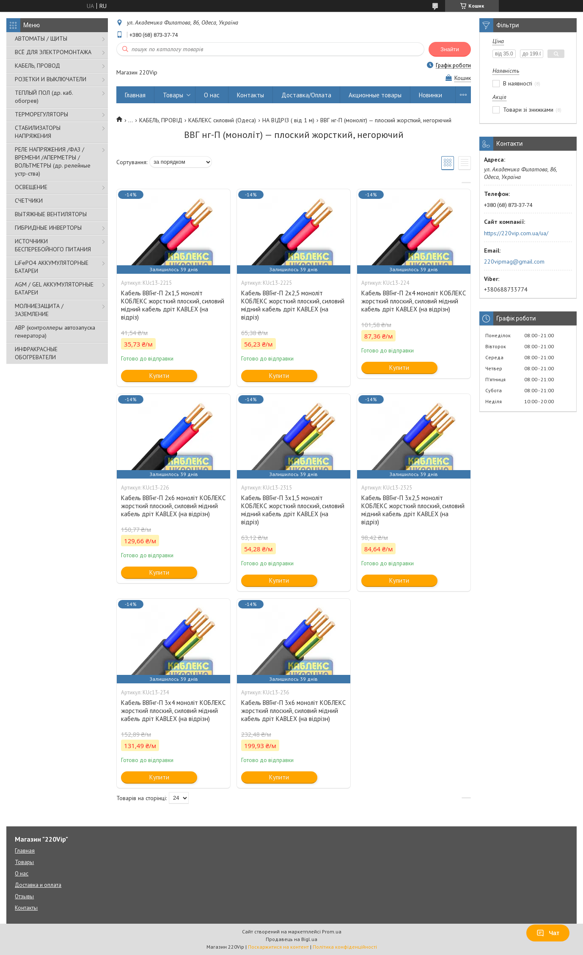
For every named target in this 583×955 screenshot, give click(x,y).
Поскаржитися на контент (278, 947)
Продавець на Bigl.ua (291, 939)
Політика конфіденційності (345, 947)
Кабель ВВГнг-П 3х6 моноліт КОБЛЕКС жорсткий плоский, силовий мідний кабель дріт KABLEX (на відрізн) (293, 711)
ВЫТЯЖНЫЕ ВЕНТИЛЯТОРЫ (51, 214)
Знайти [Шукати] (449, 49)
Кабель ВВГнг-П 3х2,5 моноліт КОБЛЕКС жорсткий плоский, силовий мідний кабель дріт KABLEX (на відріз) (413, 510)
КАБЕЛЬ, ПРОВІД (160, 120)
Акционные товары (375, 95)
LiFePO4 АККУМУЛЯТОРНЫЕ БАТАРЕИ (51, 267)
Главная (135, 95)
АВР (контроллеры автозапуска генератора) (55, 331)
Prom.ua (331, 931)
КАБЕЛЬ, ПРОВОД (37, 65)
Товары (173, 95)
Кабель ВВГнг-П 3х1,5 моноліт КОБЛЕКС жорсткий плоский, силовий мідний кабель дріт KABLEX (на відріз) (292, 510)
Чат (547, 933)
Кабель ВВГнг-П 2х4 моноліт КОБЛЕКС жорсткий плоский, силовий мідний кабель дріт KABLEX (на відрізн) (413, 301)
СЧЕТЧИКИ (29, 200)
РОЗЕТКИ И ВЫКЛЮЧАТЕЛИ (50, 79)
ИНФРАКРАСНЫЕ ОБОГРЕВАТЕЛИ (36, 353)
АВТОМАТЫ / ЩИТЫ (41, 38)
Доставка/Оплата (306, 95)
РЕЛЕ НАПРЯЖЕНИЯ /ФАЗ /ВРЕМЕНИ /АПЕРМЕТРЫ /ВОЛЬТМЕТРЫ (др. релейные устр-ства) (53, 161)
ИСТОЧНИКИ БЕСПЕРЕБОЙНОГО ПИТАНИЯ (53, 245)
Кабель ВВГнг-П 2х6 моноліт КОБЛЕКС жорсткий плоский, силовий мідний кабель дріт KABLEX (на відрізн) (173, 506)
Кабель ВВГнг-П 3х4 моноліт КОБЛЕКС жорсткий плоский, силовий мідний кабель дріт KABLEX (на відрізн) (173, 711)
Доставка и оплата (38, 885)
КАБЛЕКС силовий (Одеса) (222, 120)
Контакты (250, 95)
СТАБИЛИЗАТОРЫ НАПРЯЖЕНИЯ (37, 132)
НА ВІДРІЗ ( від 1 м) (288, 120)
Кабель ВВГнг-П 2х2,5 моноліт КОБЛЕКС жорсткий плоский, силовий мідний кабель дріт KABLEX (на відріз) (292, 305)
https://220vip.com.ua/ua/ (516, 233)
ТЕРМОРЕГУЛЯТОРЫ (41, 114)
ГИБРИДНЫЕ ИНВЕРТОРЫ (48, 227)
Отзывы (24, 896)
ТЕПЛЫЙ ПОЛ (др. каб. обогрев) (44, 97)
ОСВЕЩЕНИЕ (31, 187)
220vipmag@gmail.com (514, 261)
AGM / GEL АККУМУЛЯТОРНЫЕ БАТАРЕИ (54, 288)
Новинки (430, 95)
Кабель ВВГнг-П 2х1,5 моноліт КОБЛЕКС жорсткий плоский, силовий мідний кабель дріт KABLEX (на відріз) (172, 305)
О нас (212, 95)
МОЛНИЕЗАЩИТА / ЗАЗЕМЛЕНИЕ (39, 310)
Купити (159, 376)
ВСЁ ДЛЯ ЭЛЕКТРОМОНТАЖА (53, 52)
